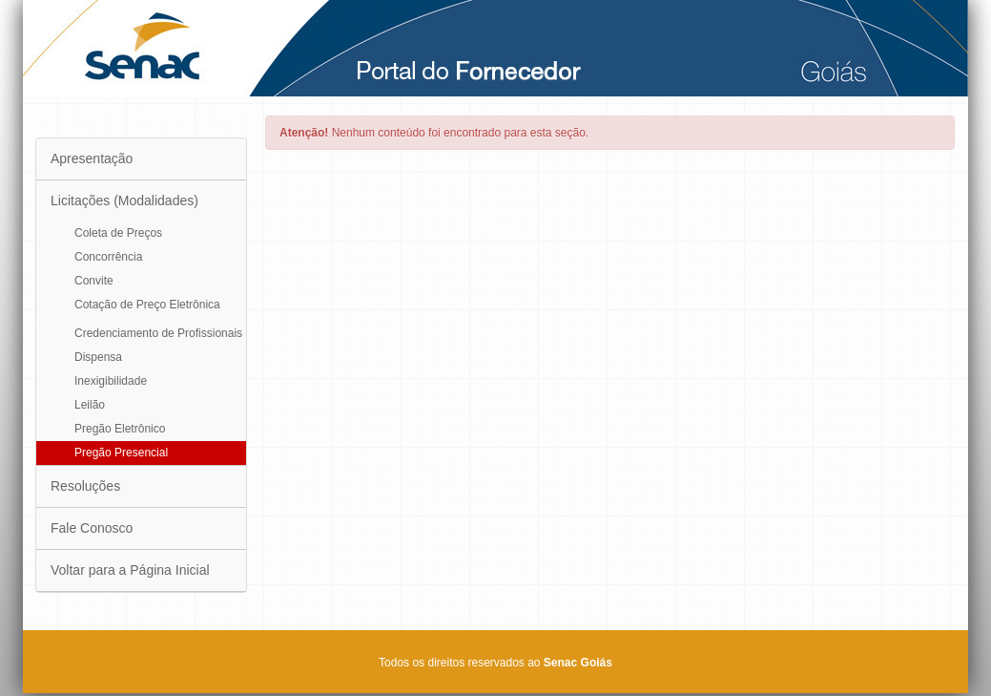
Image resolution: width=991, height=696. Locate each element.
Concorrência (108, 257)
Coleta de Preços (118, 233)
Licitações (124, 200)
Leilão (89, 404)
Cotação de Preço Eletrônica (147, 304)
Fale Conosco (92, 528)
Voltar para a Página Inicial (130, 570)
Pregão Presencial (121, 452)
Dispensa (98, 357)
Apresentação (92, 158)
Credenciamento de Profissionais (158, 333)
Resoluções (85, 486)
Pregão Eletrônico (119, 428)
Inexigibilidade (110, 381)
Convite (94, 280)
